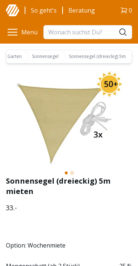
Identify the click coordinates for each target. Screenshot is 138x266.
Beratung (81, 10)
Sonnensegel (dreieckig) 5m (97, 56)
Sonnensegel (45, 56)
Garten (14, 56)
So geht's (44, 10)
